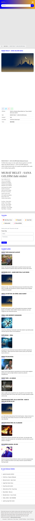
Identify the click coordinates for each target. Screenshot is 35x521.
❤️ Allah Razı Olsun (7, 220)
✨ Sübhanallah (6, 223)
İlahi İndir (6, 46)
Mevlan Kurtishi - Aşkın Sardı (8, 480)
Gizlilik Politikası (22, 519)
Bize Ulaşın (15, 519)
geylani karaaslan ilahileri (7, 474)
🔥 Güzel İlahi (28, 220)
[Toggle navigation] (32, 2)
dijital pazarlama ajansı (15, 517)
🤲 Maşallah (19, 220)
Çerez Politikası (30, 519)
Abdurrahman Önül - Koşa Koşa (9, 489)
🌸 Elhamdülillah (18, 223)
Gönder (4, 242)
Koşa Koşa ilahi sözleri (7, 486)
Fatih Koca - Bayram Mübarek (8, 477)
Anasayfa (5, 519)
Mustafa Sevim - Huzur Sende (8, 495)
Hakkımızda (10, 519)
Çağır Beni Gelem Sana (7, 483)
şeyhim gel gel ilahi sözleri (8, 501)
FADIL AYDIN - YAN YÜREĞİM (8, 498)
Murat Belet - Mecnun (6, 492)
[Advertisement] (17, 27)
